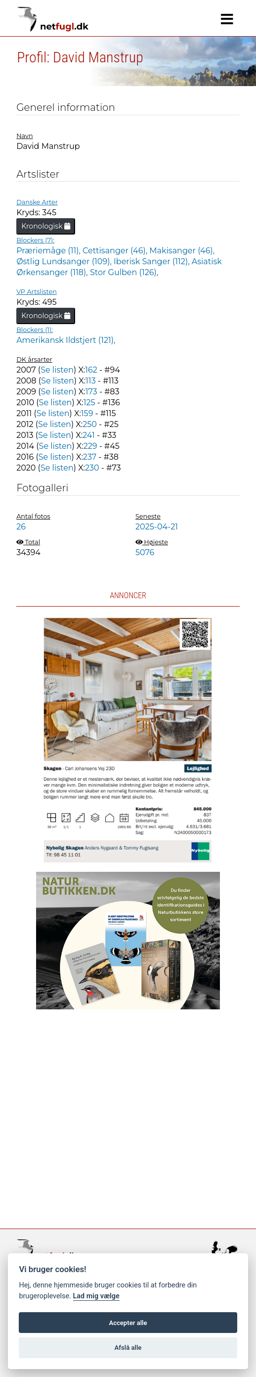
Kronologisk (45, 226)
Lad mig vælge (96, 1296)
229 (90, 446)
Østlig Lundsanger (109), (65, 261)
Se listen (57, 370)
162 (91, 370)
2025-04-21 (156, 526)
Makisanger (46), (181, 250)
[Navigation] (227, 19)
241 (89, 435)
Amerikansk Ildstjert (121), (65, 340)
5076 (144, 552)
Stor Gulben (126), (124, 272)
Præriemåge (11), (49, 250)
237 (89, 457)
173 (91, 391)
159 (87, 413)
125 (89, 402)
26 (21, 526)
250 (90, 424)
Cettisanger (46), (116, 250)
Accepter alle (128, 1323)
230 (92, 468)
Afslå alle (128, 1347)
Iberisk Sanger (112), (153, 261)
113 (90, 380)
